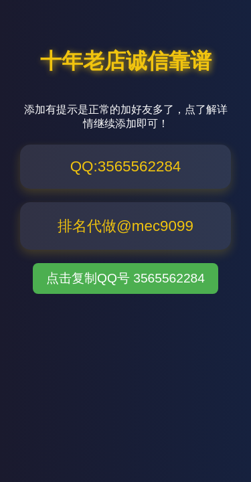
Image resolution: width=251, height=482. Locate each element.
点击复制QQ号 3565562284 (125, 278)
